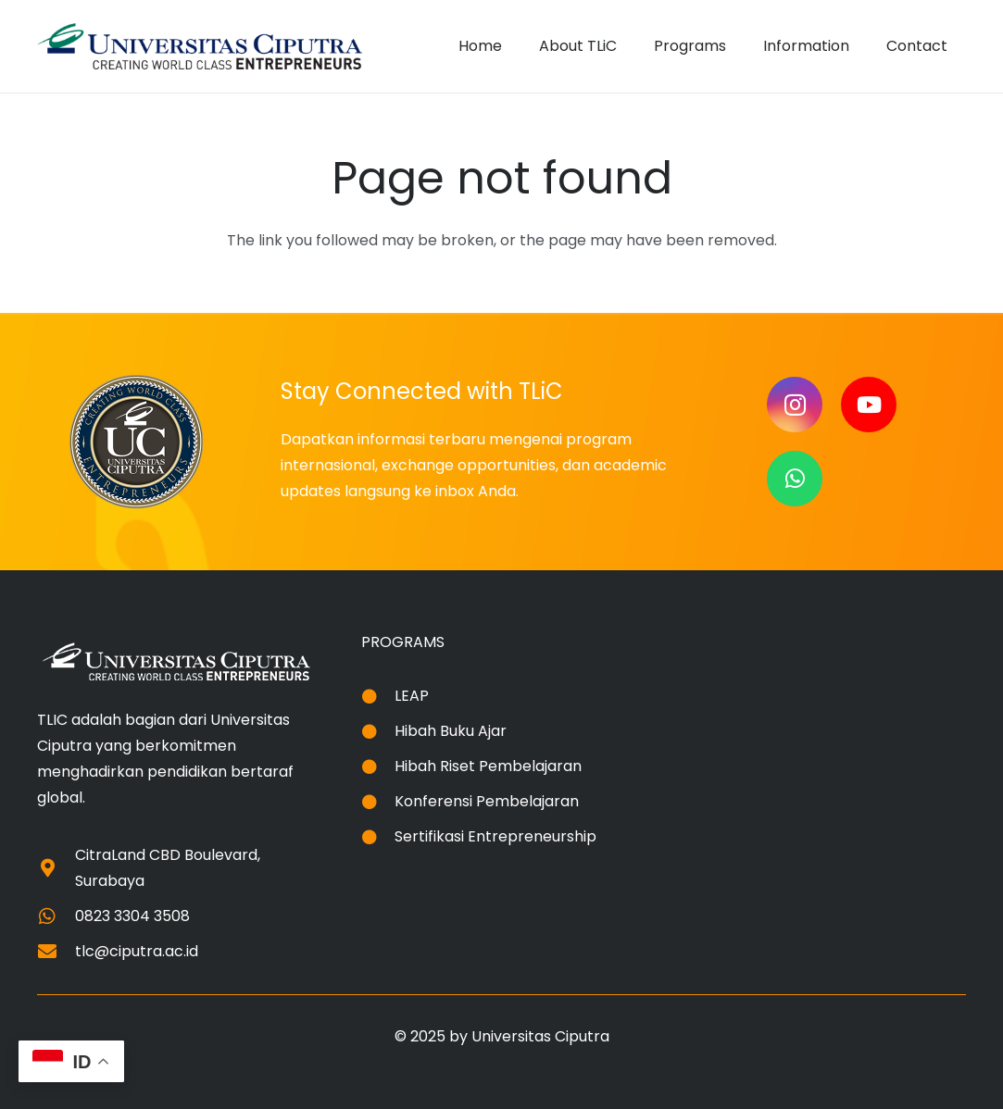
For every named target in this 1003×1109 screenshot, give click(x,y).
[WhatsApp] (794, 478)
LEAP (412, 695)
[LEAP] (378, 696)
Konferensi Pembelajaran (487, 801)
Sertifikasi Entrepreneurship (495, 836)
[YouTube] (868, 404)
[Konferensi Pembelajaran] (378, 801)
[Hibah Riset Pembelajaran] (378, 766)
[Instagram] (794, 404)
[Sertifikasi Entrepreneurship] (378, 836)
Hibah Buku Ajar (451, 730)
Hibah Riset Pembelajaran (488, 766)
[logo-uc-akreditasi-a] (199, 46)
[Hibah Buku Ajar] (378, 731)
